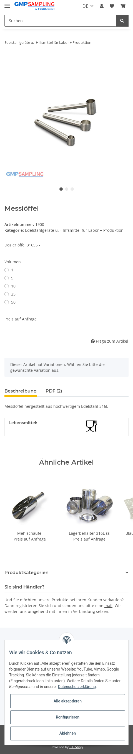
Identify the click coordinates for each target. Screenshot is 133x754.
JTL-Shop (76, 747)
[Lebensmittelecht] (91, 426)
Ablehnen (67, 733)
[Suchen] (60, 21)
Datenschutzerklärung (77, 686)
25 (13, 294)
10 (13, 286)
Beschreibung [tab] (20, 391)
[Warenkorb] (123, 6)
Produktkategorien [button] (26, 572)
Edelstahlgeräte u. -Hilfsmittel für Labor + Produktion (74, 230)
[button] (102, 6)
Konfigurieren (67, 717)
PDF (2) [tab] (54, 391)
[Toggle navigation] (7, 3)
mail (108, 605)
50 (13, 302)
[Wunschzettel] (112, 6)
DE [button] (85, 6)
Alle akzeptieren (68, 701)
